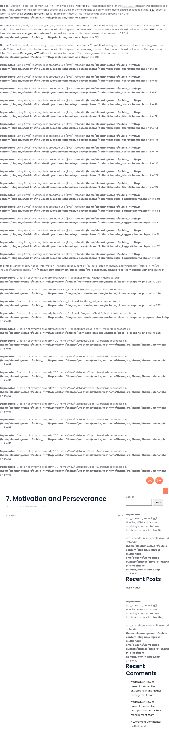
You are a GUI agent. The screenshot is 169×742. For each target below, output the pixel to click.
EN (166, 491)
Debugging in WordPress (34, 13)
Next (120, 515)
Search (130, 497)
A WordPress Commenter (146, 722)
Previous (11, 515)
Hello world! (133, 587)
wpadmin (24, 506)
